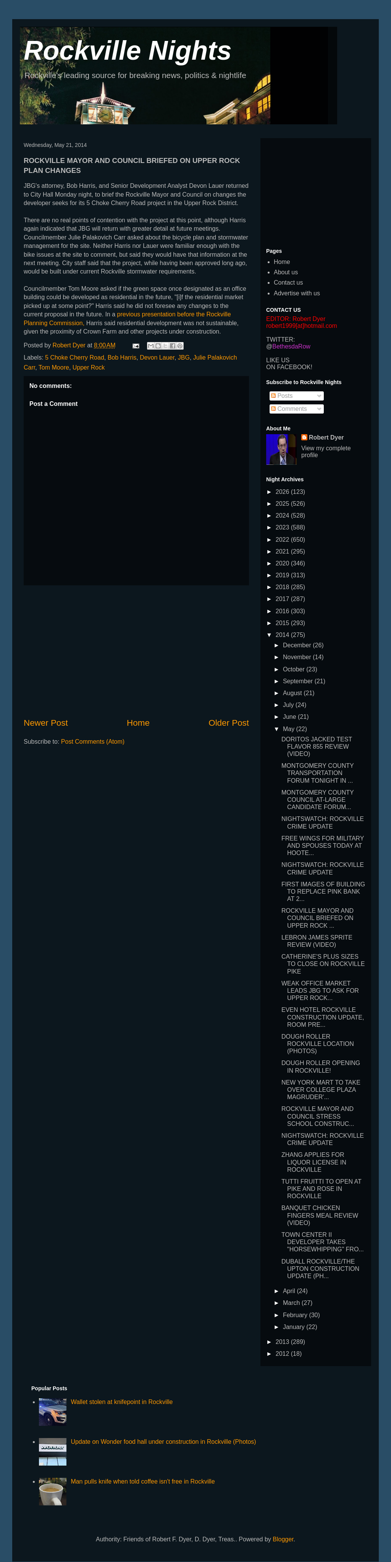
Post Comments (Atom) (92, 741)
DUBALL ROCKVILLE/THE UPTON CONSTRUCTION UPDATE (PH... (320, 1268)
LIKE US (277, 360)
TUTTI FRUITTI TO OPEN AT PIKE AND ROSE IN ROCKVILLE (321, 1188)
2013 (283, 1342)
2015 (283, 623)
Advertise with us (297, 293)
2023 (283, 527)
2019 (283, 575)
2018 (283, 587)
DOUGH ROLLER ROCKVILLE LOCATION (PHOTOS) (317, 1043)
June (290, 716)
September (299, 681)
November (298, 657)
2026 (283, 492)
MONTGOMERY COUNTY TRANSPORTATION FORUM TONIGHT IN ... (317, 772)
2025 (283, 503)
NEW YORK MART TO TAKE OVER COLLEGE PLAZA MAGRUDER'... (320, 1089)
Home (138, 723)
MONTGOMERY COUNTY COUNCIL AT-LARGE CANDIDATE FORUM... (317, 799)
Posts (281, 396)
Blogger (283, 1539)
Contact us (288, 282)
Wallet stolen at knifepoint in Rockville (122, 1402)
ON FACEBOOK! (289, 367)
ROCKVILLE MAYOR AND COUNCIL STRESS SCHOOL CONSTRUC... (317, 1116)
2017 (283, 599)
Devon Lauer (157, 357)
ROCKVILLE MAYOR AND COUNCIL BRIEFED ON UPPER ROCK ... (317, 917)
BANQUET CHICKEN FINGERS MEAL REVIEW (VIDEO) (319, 1215)
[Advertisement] (136, 651)
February (296, 1315)
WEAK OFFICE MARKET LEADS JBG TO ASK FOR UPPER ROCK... (320, 990)
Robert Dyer (326, 437)
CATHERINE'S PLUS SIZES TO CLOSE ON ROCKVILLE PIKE (323, 963)
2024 (283, 515)
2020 (283, 563)
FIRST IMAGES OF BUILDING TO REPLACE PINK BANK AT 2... (323, 891)
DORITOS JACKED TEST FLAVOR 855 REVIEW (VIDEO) (316, 746)
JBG (184, 357)
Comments (289, 409)
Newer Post (46, 723)
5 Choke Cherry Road (74, 357)
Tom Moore (54, 367)
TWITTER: (280, 339)
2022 (283, 539)
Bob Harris (122, 357)
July (289, 705)
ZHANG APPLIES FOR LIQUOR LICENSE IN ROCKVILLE (313, 1162)
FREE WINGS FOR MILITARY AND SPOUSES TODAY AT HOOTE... (322, 845)
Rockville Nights (128, 50)
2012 (283, 1353)
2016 (283, 611)
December (298, 645)
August (293, 693)
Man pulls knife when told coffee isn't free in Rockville (143, 1481)
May (289, 729)
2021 (283, 551)
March (292, 1303)
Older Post (228, 723)
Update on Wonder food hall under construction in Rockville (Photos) (163, 1441)
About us (286, 272)
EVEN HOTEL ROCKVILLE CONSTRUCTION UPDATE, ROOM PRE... (322, 1017)
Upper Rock (89, 367)
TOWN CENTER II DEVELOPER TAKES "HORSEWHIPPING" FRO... (322, 1242)
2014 (283, 635)
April (290, 1291)
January (294, 1327)
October (294, 669)
